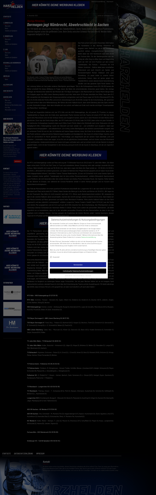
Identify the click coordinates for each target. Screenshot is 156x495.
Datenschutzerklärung (88, 236)
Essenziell (54, 256)
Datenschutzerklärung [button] (78, 274)
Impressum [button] (88, 274)
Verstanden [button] (78, 263)
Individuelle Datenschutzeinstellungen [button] (78, 270)
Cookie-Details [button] (68, 274)
